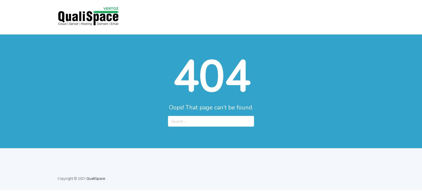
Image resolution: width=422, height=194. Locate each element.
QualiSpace (95, 178)
